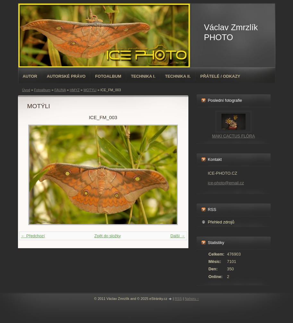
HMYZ (75, 90)
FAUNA (60, 90)
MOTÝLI (89, 90)
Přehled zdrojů (221, 222)
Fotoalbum (108, 76)
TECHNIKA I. (143, 76)
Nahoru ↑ (192, 299)
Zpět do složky (107, 235)
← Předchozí (33, 235)
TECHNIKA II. (178, 76)
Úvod (26, 90)
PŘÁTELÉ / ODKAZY (220, 76)
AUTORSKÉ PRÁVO (66, 76)
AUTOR (30, 76)
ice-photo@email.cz (226, 182)
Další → (177, 235)
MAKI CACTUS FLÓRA (233, 136)
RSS (178, 299)
